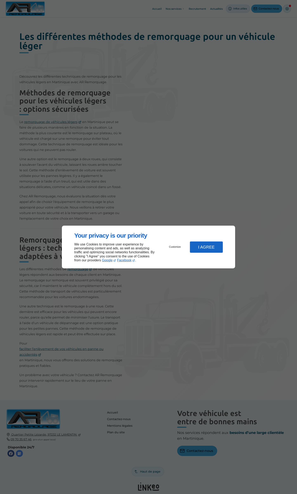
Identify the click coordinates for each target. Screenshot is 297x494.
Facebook (124, 260)
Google (107, 260)
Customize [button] (175, 246)
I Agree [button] (206, 247)
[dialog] (148, 247)
